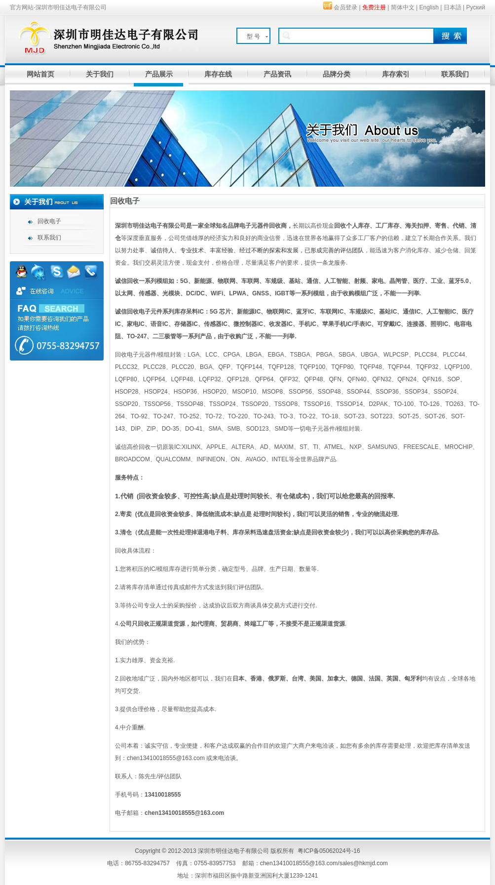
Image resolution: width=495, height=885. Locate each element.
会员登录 (345, 7)
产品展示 (159, 74)
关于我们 (100, 74)
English (429, 7)
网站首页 (40, 74)
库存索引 (396, 74)
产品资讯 (277, 74)
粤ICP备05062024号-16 (329, 850)
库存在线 (218, 74)
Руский (475, 7)
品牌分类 (336, 74)
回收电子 (49, 221)
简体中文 (403, 7)
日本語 (452, 7)
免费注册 (374, 7)
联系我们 (455, 74)
